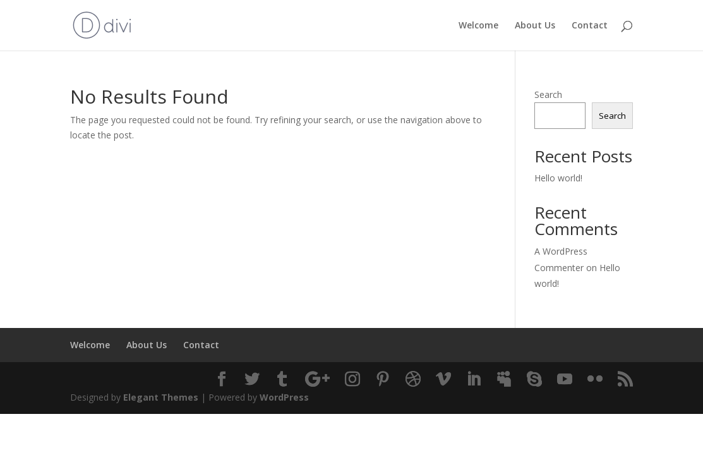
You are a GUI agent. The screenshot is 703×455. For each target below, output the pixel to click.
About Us (535, 26)
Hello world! (558, 178)
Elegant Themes (160, 397)
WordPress (284, 397)
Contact (590, 26)
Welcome (478, 26)
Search (548, 94)
